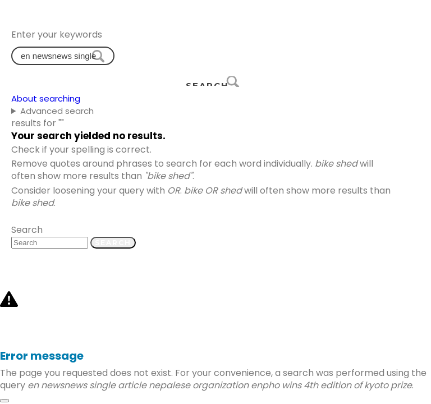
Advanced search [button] (57, 111)
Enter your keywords (56, 35)
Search (27, 229)
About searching (45, 98)
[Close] (4, 400)
